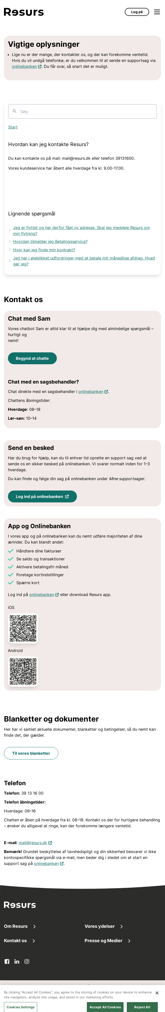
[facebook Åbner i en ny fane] (7, 961)
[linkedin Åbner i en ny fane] (17, 961)
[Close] (157, 999)
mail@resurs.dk (35, 842)
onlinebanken (27, 66)
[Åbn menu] (157, 12)
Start (13, 127)
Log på (137, 12)
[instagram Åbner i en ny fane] (27, 961)
